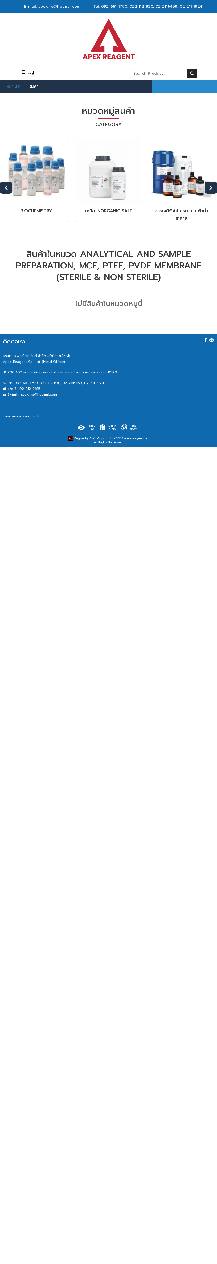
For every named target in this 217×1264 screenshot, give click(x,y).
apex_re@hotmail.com (38, 394)
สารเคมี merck (29, 416)
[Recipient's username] (158, 73)
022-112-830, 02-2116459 (153, 6)
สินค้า (34, 86)
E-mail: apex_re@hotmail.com (52, 6)
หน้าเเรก (13, 86)
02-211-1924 (191, 6)
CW (92, 438)
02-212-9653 (30, 388)
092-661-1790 (114, 6)
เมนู (27, 72)
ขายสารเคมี (10, 416)
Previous (6, 188)
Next (211, 188)
